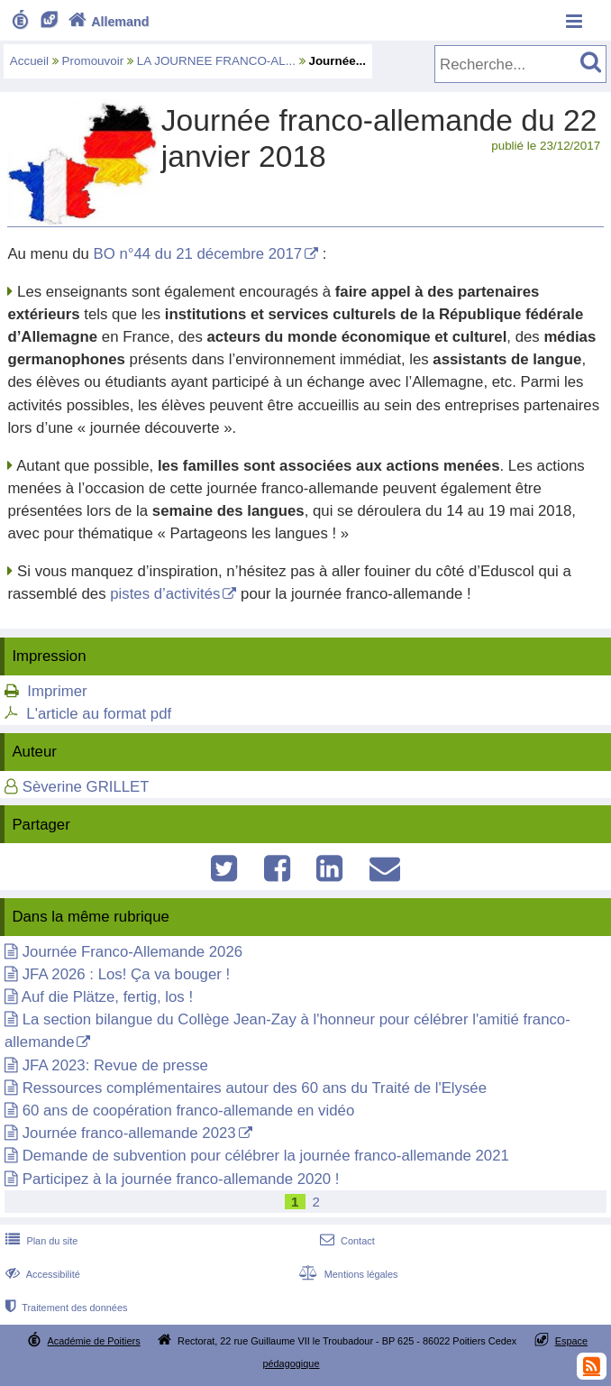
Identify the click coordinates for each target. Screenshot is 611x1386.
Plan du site (40, 1240)
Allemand (107, 21)
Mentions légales (346, 1274)
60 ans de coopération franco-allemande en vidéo (189, 1110)
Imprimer (57, 691)
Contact (345, 1240)
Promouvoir (93, 61)
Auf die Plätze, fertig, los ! (107, 996)
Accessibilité (41, 1274)
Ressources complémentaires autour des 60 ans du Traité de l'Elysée (255, 1088)
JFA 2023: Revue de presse (115, 1065)
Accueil (29, 61)
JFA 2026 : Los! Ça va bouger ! (126, 974)
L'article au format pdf (98, 713)
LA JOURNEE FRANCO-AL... (216, 61)
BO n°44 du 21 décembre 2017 (198, 253)
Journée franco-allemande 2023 (129, 1133)
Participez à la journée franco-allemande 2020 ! (181, 1179)
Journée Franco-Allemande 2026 (132, 951)
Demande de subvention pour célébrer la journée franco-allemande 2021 (266, 1155)
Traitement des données (64, 1307)
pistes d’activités (165, 593)
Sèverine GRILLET (86, 786)
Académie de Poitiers (94, 1341)
